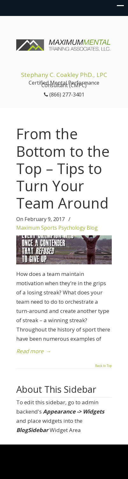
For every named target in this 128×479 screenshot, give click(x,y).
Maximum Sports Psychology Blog (57, 227)
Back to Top (103, 366)
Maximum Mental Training (64, 42)
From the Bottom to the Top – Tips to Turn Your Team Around (63, 168)
